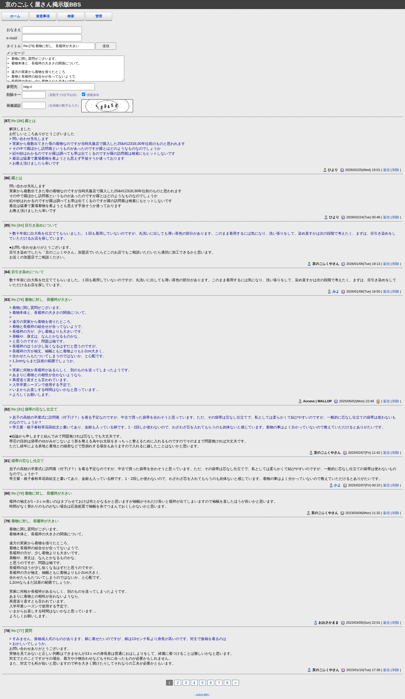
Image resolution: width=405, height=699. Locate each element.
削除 (395, 170)
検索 (70, 16)
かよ (337, 485)
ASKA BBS (202, 695)
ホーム (15, 16)
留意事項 (43, 16)
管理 (98, 16)
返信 (386, 170)
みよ (335, 291)
